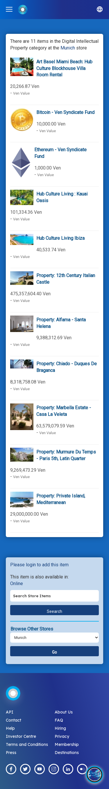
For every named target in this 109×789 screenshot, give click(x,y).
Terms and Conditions (27, 744)
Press (11, 752)
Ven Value (21, 93)
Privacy (62, 736)
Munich (67, 48)
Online (16, 583)
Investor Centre (21, 736)
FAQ (59, 720)
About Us (64, 712)
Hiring (60, 728)
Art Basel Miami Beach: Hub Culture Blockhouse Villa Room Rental (64, 68)
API (9, 712)
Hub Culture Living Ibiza (60, 238)
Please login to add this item (39, 564)
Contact (13, 720)
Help (10, 728)
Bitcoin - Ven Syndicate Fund (65, 112)
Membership (67, 744)
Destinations (67, 752)
